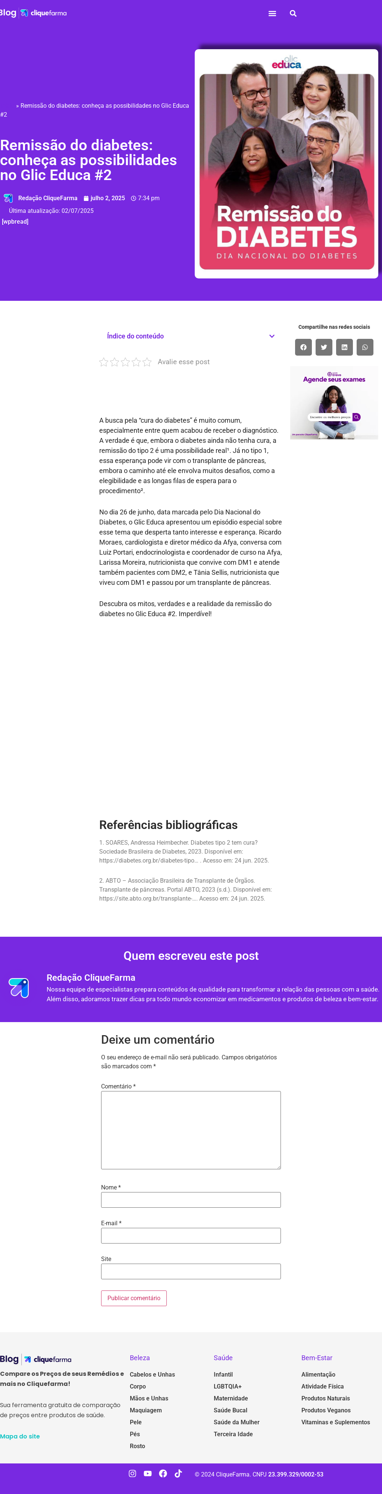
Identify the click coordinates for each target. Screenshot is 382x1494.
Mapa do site (20, 1436)
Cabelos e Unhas (152, 1374)
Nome (111, 1188)
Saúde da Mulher (237, 1422)
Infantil (223, 1374)
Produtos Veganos (326, 1410)
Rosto (137, 1446)
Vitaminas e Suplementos (335, 1422)
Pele (136, 1422)
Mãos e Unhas (149, 1398)
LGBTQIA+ (228, 1386)
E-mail (111, 1223)
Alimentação (318, 1374)
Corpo (138, 1386)
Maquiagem (146, 1410)
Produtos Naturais (325, 1398)
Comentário (118, 1087)
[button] (272, 13)
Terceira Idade (233, 1434)
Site (106, 1259)
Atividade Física (322, 1386)
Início (7, 105)
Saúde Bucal (230, 1410)
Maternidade (231, 1398)
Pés (135, 1434)
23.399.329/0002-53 (295, 1474)
